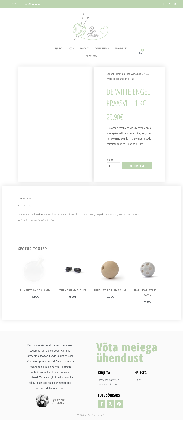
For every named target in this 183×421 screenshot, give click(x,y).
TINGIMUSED (121, 48)
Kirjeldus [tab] (26, 198)
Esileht (58, 48)
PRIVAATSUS (91, 55)
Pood (71, 48)
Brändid (120, 73)
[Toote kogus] (113, 166)
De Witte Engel (135, 73)
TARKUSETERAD (102, 48)
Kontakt (84, 48)
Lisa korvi (139, 166)
